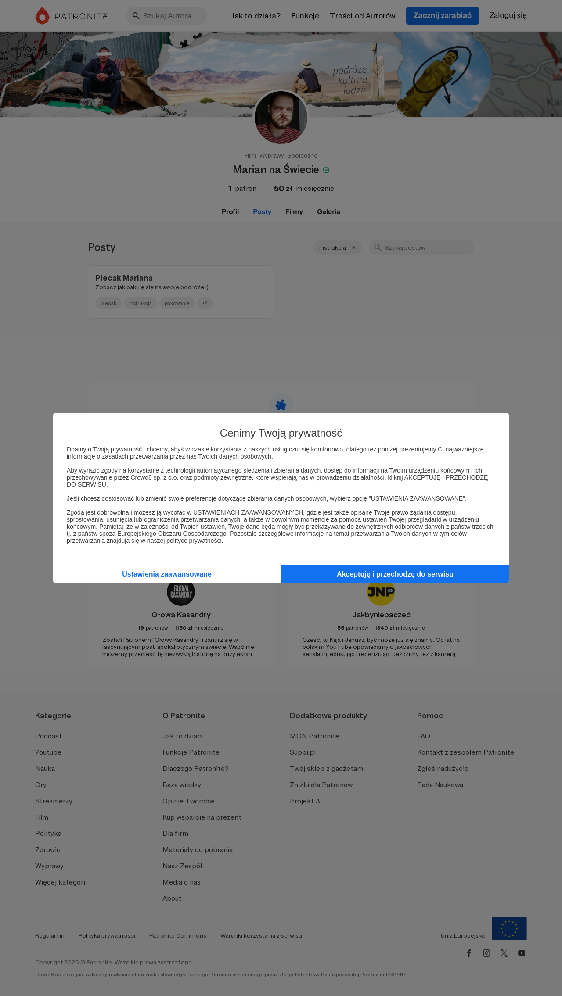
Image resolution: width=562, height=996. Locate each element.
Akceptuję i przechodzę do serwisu (395, 574)
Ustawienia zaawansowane (167, 574)
